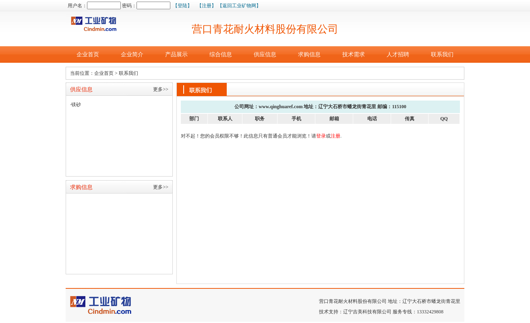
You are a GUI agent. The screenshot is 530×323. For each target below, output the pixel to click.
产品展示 (176, 54)
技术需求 (353, 54)
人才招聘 (398, 54)
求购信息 (309, 54)
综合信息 (220, 54)
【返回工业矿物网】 (239, 5)
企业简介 (132, 54)
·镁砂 (75, 104)
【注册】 (206, 5)
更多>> (160, 89)
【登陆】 (182, 5)
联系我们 (442, 54)
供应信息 (265, 54)
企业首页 (88, 54)
